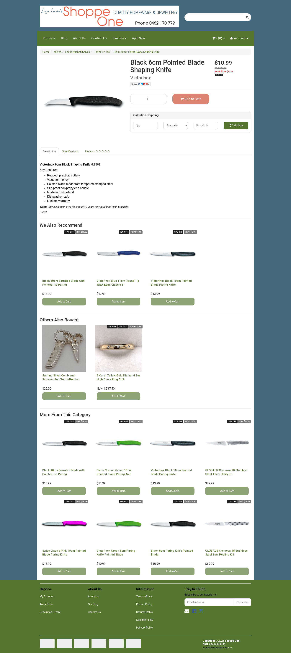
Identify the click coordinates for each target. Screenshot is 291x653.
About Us (79, 38)
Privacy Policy (144, 604)
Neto (230, 648)
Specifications (70, 151)
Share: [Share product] (140, 84)
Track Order (46, 604)
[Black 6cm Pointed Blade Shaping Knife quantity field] (148, 99)
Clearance (119, 38)
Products (49, 38)
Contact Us (99, 38)
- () (218, 38)
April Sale (138, 38)
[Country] (175, 125)
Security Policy (144, 619)
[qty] (145, 125)
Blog (64, 38)
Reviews (97, 151)
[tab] (49, 151)
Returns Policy (144, 612)
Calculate (236, 125)
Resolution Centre (50, 612)
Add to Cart (191, 99)
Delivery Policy (144, 627)
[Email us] (186, 611)
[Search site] (247, 17)
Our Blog (93, 604)
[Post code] (206, 125)
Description (49, 151)
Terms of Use (144, 596)
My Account (47, 596)
